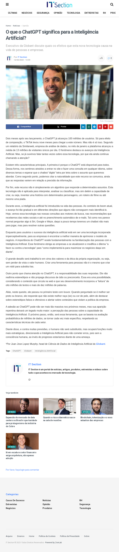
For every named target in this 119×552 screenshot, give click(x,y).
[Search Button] (111, 4)
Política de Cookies (47, 536)
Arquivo (9, 536)
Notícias (16, 26)
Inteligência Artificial (45, 351)
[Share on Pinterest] (99, 126)
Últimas (12, 13)
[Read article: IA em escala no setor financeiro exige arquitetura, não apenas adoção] (22, 441)
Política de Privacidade (69, 536)
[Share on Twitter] (61, 126)
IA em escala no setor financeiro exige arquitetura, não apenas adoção (21, 455)
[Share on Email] (111, 126)
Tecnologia (73, 13)
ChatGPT (17, 351)
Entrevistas (92, 13)
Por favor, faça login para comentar (22, 470)
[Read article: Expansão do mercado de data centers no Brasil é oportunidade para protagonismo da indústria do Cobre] (22, 406)
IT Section (22, 57)
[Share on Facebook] (24, 126)
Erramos (20, 536)
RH (104, 13)
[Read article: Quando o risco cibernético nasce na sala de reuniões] (59, 406)
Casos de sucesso (15, 500)
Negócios (27, 13)
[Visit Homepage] (59, 4)
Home (8, 26)
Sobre (86, 536)
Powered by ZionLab (53, 543)
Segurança (43, 13)
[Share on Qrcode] (105, 126)
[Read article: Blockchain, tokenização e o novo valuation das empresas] (96, 406)
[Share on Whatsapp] (88, 126)
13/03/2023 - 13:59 (22, 60)
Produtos (47, 508)
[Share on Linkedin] (83, 126)
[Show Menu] (7, 4)
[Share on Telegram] (94, 126)
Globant (28, 351)
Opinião (58, 13)
